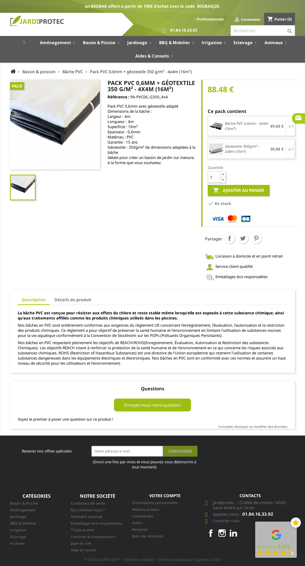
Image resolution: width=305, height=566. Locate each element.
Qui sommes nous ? (87, 509)
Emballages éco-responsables (96, 523)
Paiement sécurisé (86, 516)
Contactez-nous (226, 520)
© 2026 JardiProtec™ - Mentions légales (119, 559)
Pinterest (256, 238)
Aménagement (22, 509)
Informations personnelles (155, 502)
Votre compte (164, 495)
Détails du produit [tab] (72, 300)
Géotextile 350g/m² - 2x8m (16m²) (242, 149)
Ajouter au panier (238, 190)
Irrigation (18, 529)
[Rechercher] (263, 30)
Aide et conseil (83, 550)
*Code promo (82, 529)
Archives (17, 543)
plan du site (81, 543)
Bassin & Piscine (24, 503)
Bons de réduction (148, 536)
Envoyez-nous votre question (152, 405)
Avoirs (137, 522)
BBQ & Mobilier (23, 523)
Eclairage (18, 536)
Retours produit (145, 509)
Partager (229, 238)
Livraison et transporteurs (93, 536)
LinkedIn (233, 533)
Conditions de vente (88, 503)
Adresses (140, 529)
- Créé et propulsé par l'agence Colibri (188, 559)
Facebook (211, 533)
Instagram (222, 533)
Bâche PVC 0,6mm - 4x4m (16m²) (246, 126)
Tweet (243, 238)
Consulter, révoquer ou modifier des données (252, 426)
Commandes (143, 516)
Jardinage (18, 516)
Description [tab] (33, 300)
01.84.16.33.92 (180, 31)
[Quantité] (214, 177)
